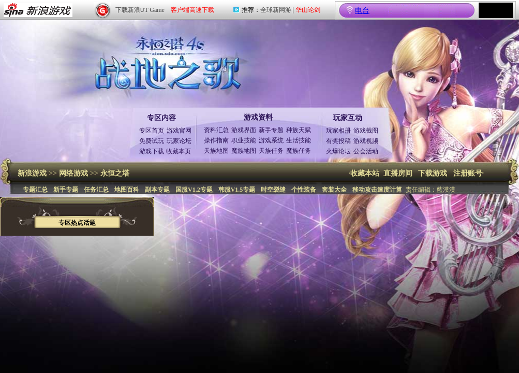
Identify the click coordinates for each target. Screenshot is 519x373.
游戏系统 (271, 140)
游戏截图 (365, 130)
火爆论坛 (338, 151)
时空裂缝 (273, 189)
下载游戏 (432, 173)
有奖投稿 (338, 141)
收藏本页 (178, 151)
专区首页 (151, 130)
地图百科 (126, 189)
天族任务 (271, 150)
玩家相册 (338, 130)
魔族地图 (243, 150)
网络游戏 (73, 173)
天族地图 (216, 150)
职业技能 (243, 140)
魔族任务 (298, 150)
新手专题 (271, 130)
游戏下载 (151, 151)
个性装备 (303, 189)
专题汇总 (35, 189)
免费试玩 (151, 141)
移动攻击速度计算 (377, 189)
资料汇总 (216, 130)
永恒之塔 (114, 173)
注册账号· (468, 173)
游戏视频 (365, 141)
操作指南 (216, 140)
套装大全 (334, 189)
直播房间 (397, 173)
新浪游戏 (32, 173)
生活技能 (298, 140)
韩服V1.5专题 (237, 189)
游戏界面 (243, 130)
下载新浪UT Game (140, 9)
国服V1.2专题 (194, 189)
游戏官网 (179, 130)
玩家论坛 (179, 141)
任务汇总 (96, 189)
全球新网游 (275, 9)
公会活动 (365, 151)
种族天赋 (298, 130)
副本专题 (157, 189)
